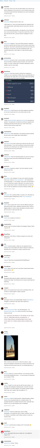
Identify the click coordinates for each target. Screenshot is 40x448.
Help (14, 0)
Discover (6, 0)
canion (5, 396)
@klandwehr (7, 21)
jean (5, 244)
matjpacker (6, 409)
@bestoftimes (30, 299)
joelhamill (6, 19)
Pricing (10, 0)
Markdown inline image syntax (10, 311)
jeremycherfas (7, 58)
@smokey (6, 333)
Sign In (1, 0)
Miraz (5, 41)
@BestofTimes (7, 110)
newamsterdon (7, 131)
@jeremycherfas (22, 120)
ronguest (6, 288)
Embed (13, 15)
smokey (6, 307)
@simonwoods (11, 309)
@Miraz (15, 120)
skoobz (6, 276)
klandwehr (6, 6)
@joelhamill (10, 120)
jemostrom (6, 166)
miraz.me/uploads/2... (19, 179)
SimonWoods (7, 255)
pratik (5, 423)
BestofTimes (7, 71)
